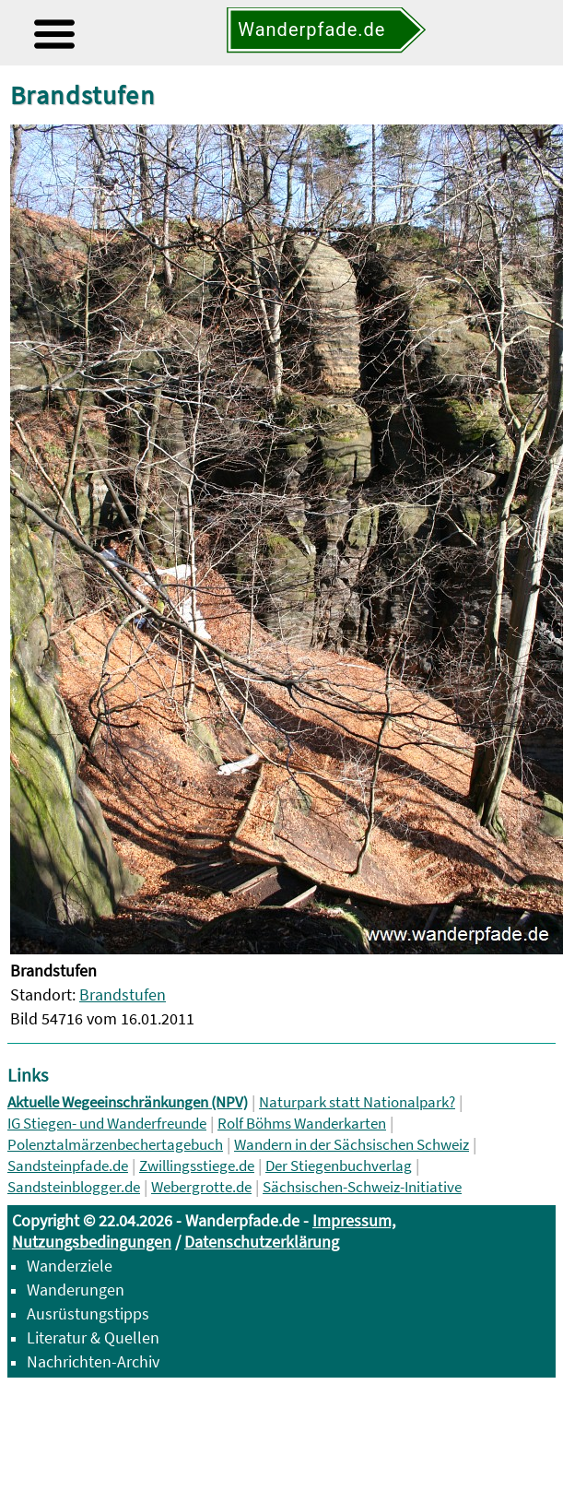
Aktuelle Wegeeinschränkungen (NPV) (127, 1102)
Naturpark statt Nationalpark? (357, 1102)
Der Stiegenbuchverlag (338, 1166)
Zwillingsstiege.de (196, 1166)
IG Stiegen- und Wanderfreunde (106, 1123)
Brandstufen (122, 994)
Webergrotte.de (201, 1187)
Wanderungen (75, 1289)
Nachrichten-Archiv (93, 1361)
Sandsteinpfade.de (67, 1166)
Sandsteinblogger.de (73, 1187)
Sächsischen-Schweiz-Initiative (362, 1187)
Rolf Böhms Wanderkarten (301, 1123)
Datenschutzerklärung (261, 1241)
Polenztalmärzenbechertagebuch (115, 1144)
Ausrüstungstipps (88, 1313)
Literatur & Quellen (93, 1337)
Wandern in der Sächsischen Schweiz (351, 1144)
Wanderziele (69, 1265)
